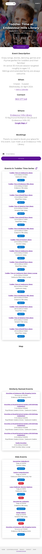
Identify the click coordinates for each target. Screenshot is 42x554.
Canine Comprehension (21, 472)
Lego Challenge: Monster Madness (21, 487)
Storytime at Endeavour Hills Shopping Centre (21, 393)
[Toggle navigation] (2, 3)
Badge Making (21, 512)
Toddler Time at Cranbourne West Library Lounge (21, 273)
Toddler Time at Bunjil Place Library (21, 195)
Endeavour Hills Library (21, 115)
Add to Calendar (21, 89)
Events (37, 3)
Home (3, 549)
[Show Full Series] (36, 168)
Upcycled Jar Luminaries (21, 501)
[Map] (21, 366)
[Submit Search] (14, 3)
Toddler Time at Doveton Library (21, 240)
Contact (28, 549)
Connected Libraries (21, 551)
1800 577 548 (21, 99)
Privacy (22, 549)
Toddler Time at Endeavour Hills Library (21, 184)
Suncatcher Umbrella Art (21, 461)
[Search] (9, 3)
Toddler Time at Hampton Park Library (21, 206)
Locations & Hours (12, 549)
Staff (34, 549)
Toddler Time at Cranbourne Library (21, 173)
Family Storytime (21, 443)
